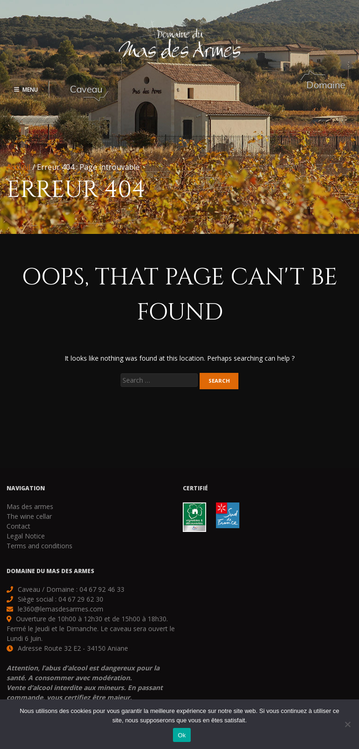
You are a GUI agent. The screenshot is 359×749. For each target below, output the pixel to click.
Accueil (18, 167)
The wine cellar (29, 516)
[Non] (347, 724)
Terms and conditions (39, 545)
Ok (182, 735)
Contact (18, 526)
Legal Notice (26, 535)
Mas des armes (30, 506)
